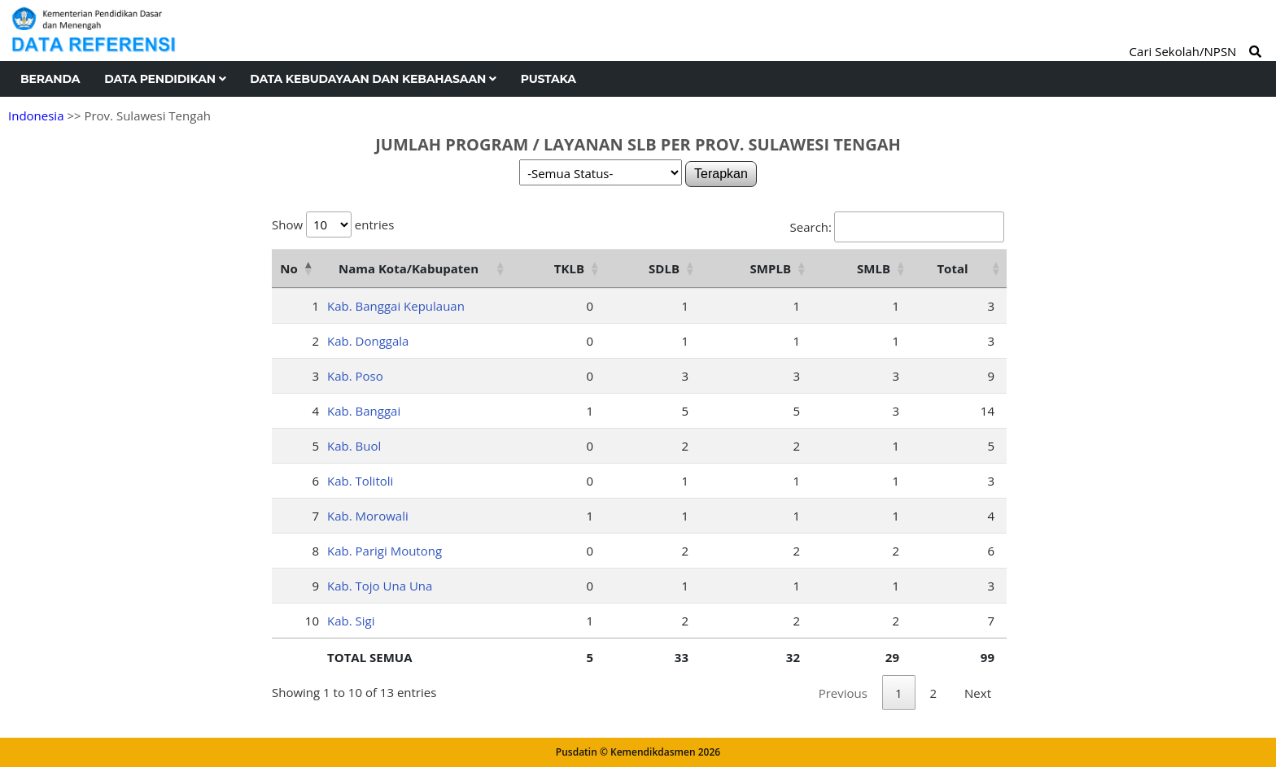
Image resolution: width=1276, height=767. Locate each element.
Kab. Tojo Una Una (379, 585)
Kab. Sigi (350, 620)
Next (977, 693)
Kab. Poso (355, 376)
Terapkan (721, 174)
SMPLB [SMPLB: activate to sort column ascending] (770, 268)
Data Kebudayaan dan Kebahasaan (373, 79)
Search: (897, 226)
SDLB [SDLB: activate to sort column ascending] (664, 268)
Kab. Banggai (363, 411)
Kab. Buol (354, 446)
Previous (843, 693)
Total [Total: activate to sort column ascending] (952, 268)
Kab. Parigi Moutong (384, 551)
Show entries (333, 224)
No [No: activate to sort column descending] (288, 268)
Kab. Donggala (368, 341)
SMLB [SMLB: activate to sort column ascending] (873, 268)
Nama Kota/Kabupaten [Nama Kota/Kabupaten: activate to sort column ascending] (408, 268)
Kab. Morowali (368, 516)
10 (312, 620)
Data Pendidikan (164, 79)
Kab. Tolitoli (360, 481)
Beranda (50, 79)
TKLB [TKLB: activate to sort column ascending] (569, 268)
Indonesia (35, 115)
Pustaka (548, 79)
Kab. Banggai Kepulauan (396, 306)
